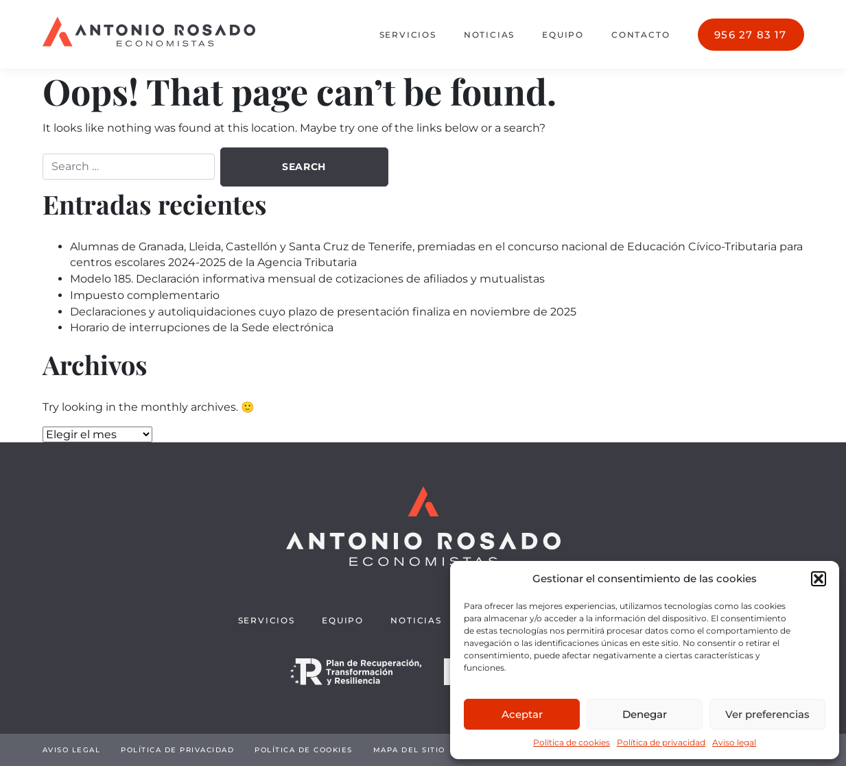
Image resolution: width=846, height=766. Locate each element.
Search (304, 166)
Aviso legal (734, 742)
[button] (818, 579)
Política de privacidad (661, 742)
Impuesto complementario (145, 295)
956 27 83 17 (750, 34)
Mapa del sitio (409, 749)
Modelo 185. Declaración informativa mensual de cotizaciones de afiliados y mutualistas (307, 278)
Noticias (489, 34)
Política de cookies (571, 742)
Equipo (563, 34)
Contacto (640, 34)
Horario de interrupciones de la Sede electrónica (201, 327)
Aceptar (522, 714)
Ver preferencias (767, 714)
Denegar (644, 714)
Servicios (407, 34)
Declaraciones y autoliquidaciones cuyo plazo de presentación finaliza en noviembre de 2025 (323, 311)
